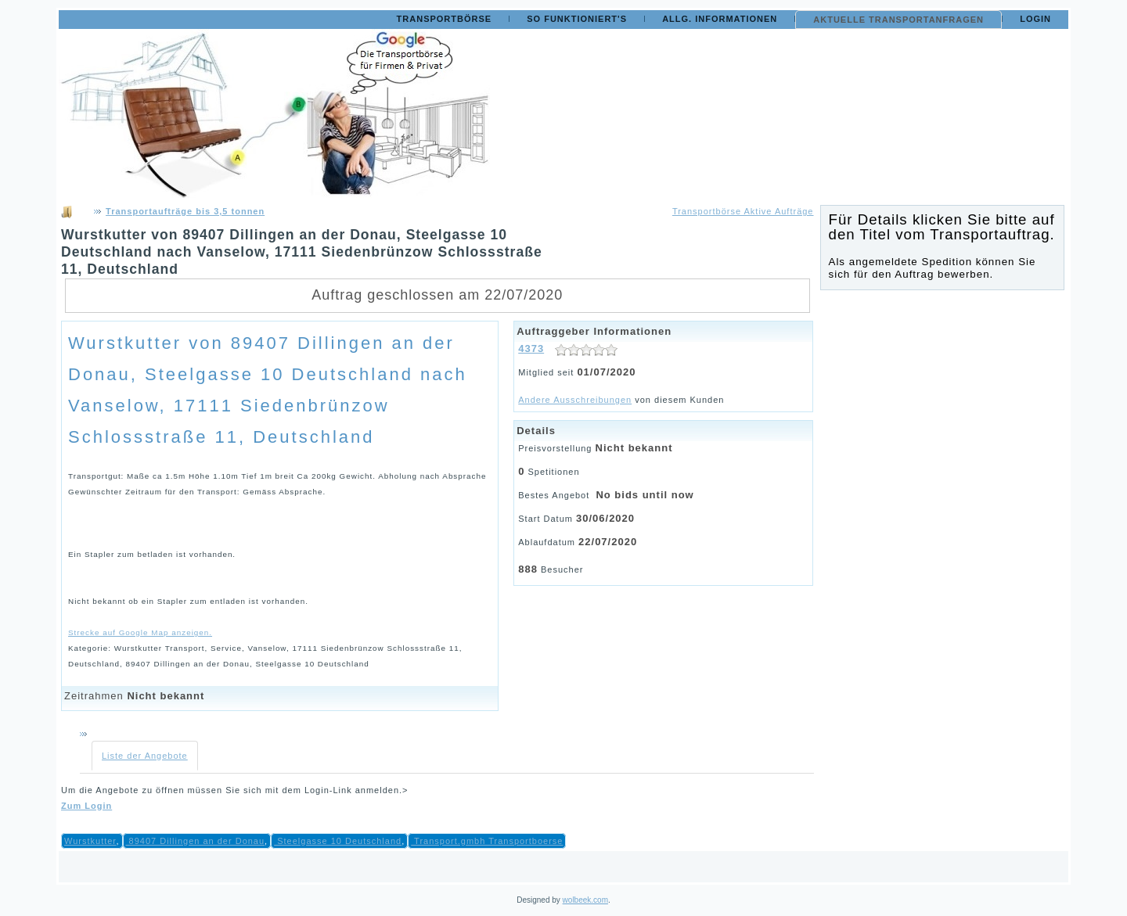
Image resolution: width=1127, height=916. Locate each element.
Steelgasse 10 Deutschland (337, 841)
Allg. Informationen (719, 18)
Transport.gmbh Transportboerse (487, 841)
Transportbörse (444, 18)
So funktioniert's (577, 18)
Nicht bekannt (165, 696)
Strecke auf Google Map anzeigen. (140, 632)
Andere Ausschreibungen (575, 399)
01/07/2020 (606, 372)
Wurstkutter (90, 841)
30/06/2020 (605, 518)
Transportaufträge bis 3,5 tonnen (185, 211)
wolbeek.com (585, 900)
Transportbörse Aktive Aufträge (743, 211)
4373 (531, 348)
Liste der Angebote (145, 755)
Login (1035, 18)
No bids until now (644, 495)
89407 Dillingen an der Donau (195, 841)
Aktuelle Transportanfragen (898, 19)
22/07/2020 (607, 542)
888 (528, 569)
